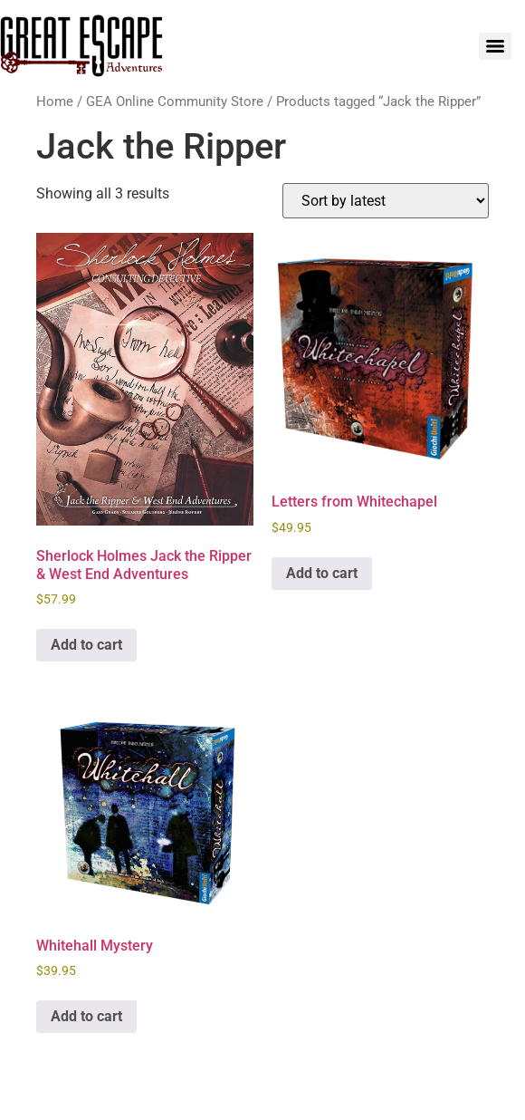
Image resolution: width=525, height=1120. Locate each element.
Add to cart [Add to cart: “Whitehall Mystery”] (86, 1016)
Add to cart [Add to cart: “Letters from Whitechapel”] (322, 573)
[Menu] (495, 46)
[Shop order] (385, 200)
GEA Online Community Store (174, 101)
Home (54, 101)
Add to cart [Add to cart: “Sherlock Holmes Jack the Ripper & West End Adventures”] (86, 644)
